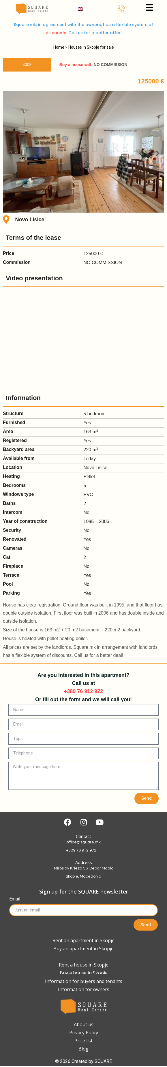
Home (58, 47)
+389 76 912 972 (83, 691)
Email (14, 899)
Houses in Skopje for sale (91, 47)
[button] (9, 153)
